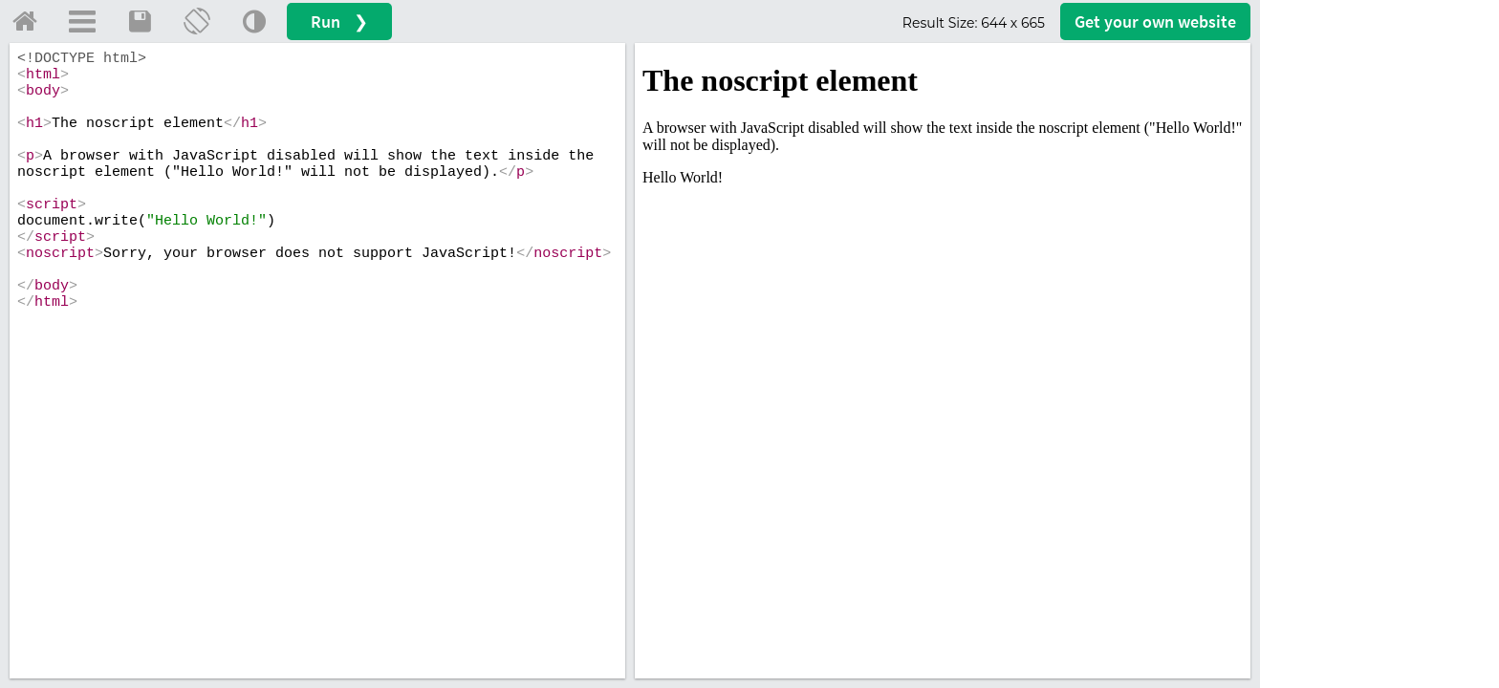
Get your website (1155, 21)
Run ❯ (339, 21)
